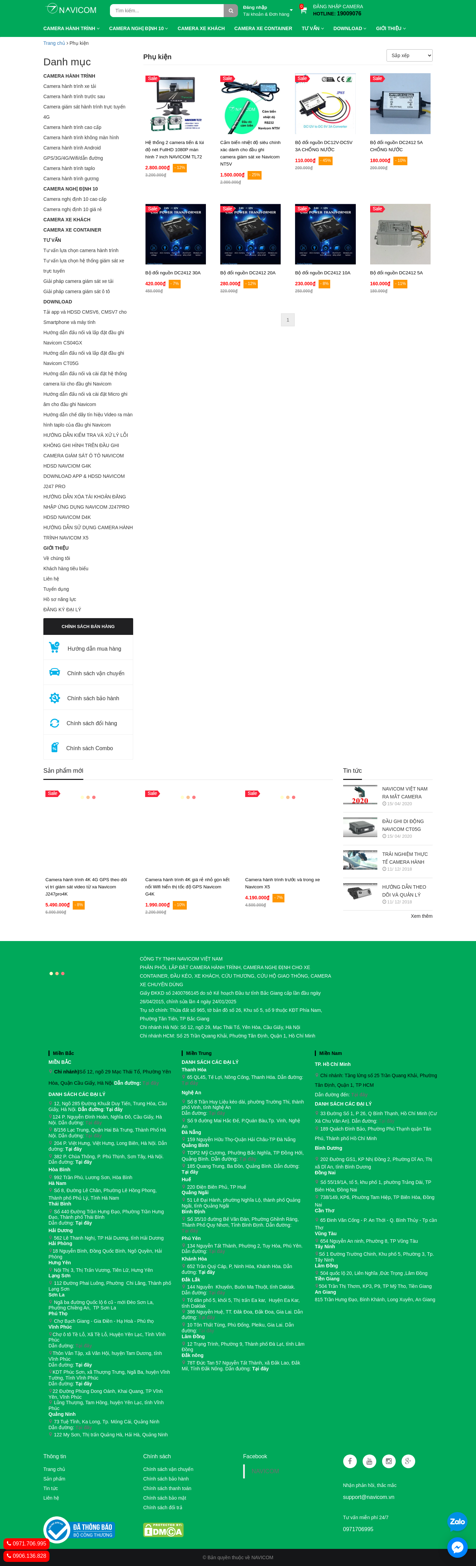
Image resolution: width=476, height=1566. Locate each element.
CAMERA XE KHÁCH (66, 219)
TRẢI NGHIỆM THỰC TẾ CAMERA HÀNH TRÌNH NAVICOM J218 (407, 858)
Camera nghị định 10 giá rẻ (72, 209)
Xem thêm (422, 916)
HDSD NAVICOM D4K (67, 517)
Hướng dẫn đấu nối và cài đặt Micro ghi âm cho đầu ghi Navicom (85, 399)
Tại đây (150, 1083)
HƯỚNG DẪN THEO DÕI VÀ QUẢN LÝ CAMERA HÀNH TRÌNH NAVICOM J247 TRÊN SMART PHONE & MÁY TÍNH (407, 891)
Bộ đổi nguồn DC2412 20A (248, 272)
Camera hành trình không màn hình (81, 137)
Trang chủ (54, 43)
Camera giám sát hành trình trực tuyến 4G (84, 112)
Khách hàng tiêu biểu (65, 568)
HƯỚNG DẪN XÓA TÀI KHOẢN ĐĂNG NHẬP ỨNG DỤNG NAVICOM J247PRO (86, 502)
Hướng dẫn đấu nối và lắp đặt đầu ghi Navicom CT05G (83, 358)
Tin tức (352, 771)
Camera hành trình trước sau (74, 96)
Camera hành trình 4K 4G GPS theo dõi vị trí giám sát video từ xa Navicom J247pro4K (86, 887)
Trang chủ (54, 1469)
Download (57, 301)
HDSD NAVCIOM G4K (67, 466)
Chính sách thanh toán (167, 1488)
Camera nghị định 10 (70, 189)
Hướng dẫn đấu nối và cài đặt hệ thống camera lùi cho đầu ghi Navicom (85, 379)
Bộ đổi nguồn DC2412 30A (173, 272)
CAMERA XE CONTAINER (72, 230)
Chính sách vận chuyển (168, 1469)
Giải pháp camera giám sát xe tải (78, 281)
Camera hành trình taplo (69, 168)
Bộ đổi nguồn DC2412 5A (396, 272)
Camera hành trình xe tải (69, 86)
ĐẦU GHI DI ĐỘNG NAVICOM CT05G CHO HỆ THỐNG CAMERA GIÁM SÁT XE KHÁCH (404, 826)
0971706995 (358, 1529)
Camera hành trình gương (71, 178)
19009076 (349, 13)
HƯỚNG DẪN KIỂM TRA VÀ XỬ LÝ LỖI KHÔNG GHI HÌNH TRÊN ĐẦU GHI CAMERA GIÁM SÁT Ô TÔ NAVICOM (85, 445)
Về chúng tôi (56, 558)
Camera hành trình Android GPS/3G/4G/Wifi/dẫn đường (73, 153)
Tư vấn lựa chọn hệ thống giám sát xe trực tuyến (83, 266)
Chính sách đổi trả (162, 1507)
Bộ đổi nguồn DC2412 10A (322, 272)
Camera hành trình (69, 76)
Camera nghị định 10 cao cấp (75, 199)
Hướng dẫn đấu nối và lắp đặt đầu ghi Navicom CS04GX (83, 337)
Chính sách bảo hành (165, 1479)
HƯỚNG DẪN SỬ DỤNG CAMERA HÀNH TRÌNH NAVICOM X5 (88, 532)
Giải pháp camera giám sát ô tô (76, 291)
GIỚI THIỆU (56, 548)
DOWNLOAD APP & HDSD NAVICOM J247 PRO (84, 481)
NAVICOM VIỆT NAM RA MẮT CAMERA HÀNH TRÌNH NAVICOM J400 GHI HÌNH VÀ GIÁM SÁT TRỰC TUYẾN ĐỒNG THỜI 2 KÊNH (405, 793)
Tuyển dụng (56, 589)
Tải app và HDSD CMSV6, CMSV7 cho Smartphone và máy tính (85, 317)
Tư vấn (52, 240)
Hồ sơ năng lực (59, 599)
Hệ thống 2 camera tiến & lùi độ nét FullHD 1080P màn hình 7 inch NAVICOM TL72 (174, 149)
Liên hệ (51, 579)
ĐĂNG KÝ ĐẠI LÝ (62, 609)
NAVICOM (265, 1471)
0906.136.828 (26, 1556)
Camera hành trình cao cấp (72, 127)
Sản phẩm (54, 1479)
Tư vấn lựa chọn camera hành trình (80, 250)
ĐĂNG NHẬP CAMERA (338, 6)
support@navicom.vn (369, 1497)
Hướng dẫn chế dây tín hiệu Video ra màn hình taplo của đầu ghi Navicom (87, 420)
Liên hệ (51, 1498)
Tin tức (50, 1488)
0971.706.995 (26, 1544)
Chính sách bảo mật (164, 1498)
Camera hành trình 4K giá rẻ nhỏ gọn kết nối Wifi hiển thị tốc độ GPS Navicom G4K (187, 887)
